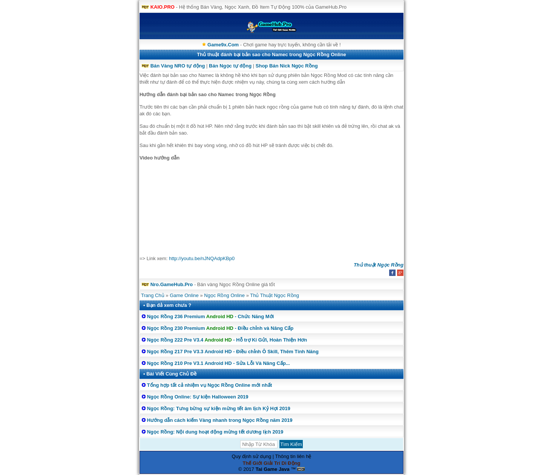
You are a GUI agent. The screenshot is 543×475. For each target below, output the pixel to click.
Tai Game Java (273, 469)
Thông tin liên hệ (293, 456)
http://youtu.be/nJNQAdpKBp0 (202, 258)
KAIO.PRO (162, 7)
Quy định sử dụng (252, 456)
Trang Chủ (152, 295)
